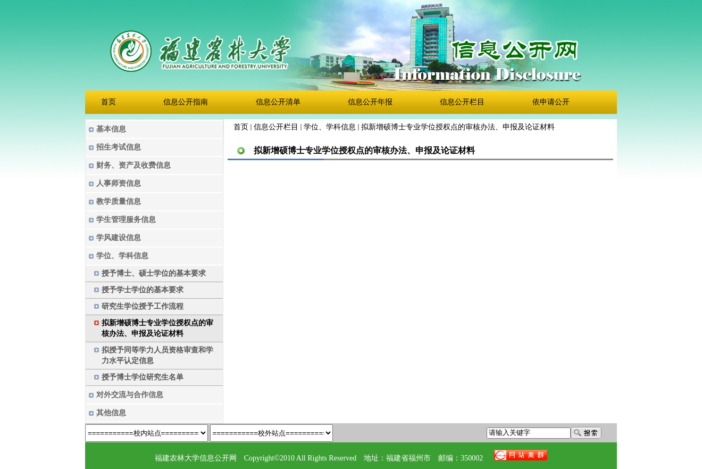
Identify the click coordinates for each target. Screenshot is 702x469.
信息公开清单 (278, 102)
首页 (108, 102)
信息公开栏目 (462, 102)
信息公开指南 (185, 102)
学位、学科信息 (330, 127)
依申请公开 (551, 102)
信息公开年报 (370, 102)
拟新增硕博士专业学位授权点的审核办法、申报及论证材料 (458, 127)
